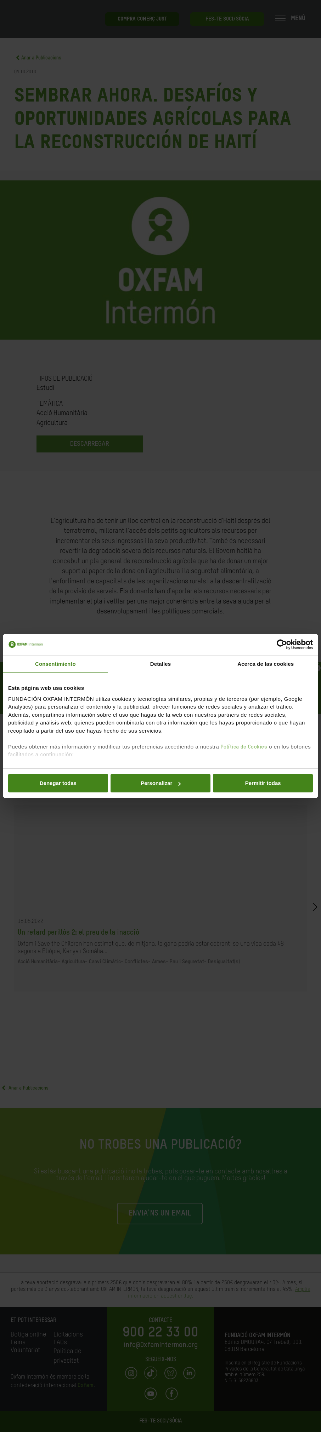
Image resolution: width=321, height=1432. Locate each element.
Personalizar (161, 783)
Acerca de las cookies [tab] (265, 664)
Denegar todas (58, 783)
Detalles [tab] (160, 664)
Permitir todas (263, 783)
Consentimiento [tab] (55, 664)
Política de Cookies (244, 747)
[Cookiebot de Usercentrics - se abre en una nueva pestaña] (282, 644)
